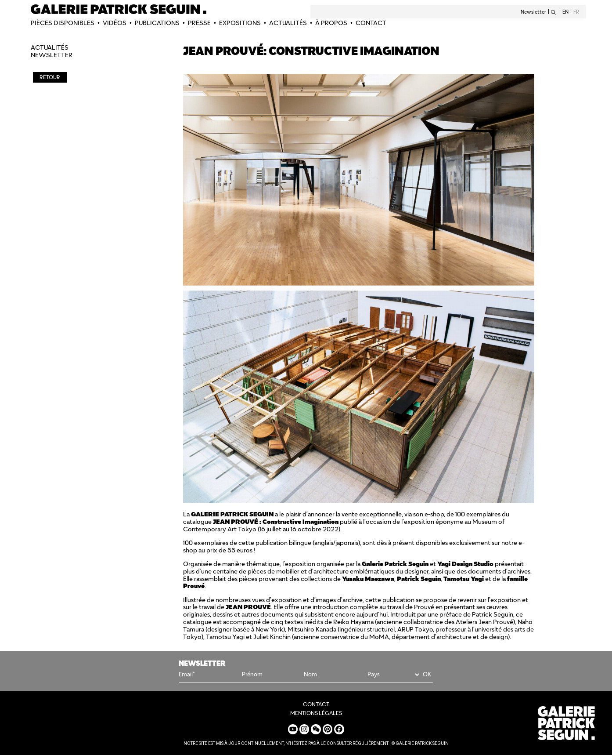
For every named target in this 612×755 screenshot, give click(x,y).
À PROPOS (331, 23)
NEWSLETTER (51, 55)
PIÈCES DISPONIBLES (62, 23)
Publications (157, 23)
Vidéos (114, 23)
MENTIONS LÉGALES (316, 713)
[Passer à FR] (575, 12)
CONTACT (371, 23)
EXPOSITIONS (240, 23)
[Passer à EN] (566, 12)
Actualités (288, 23)
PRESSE (199, 23)
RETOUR (50, 77)
